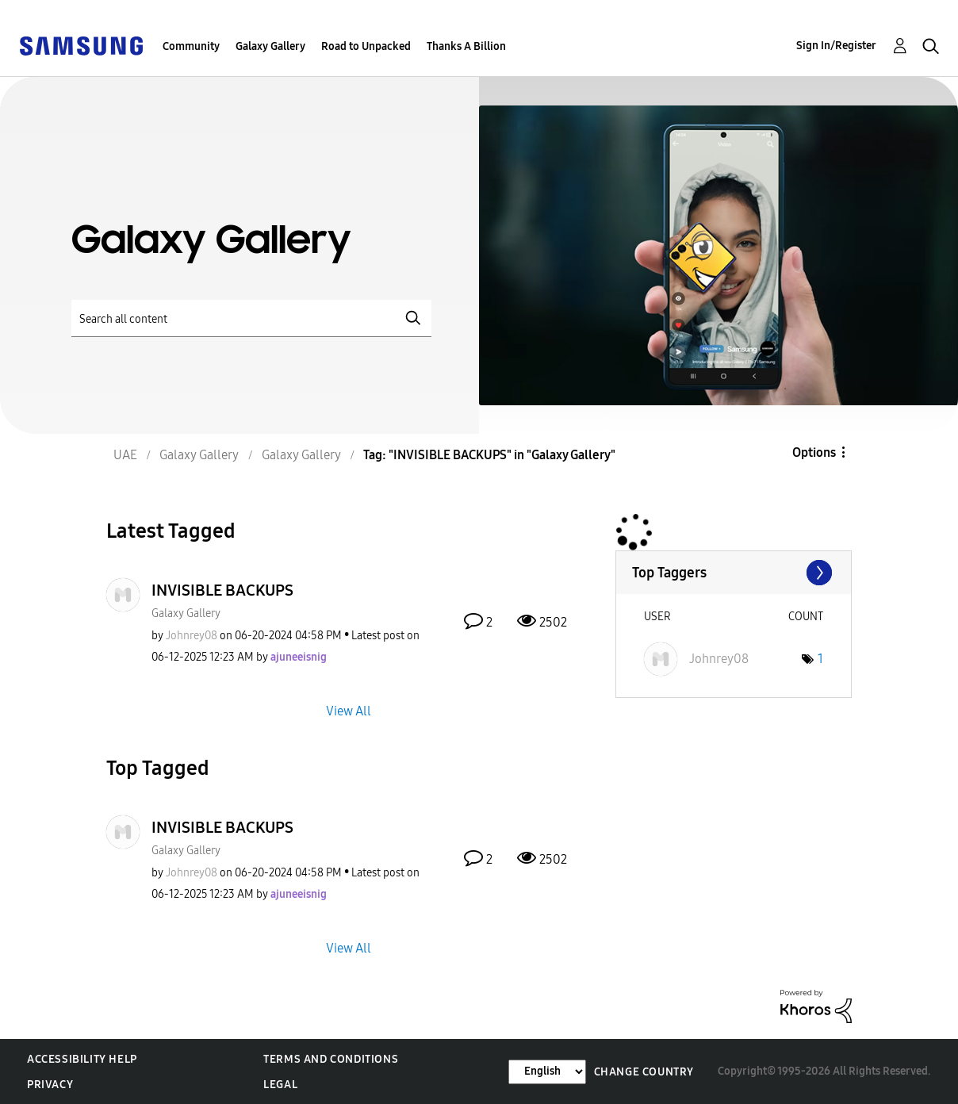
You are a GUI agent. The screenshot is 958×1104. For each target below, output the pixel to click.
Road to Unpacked (366, 46)
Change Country (644, 1072)
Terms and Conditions (330, 1059)
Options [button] (814, 452)
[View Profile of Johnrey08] (191, 635)
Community (191, 46)
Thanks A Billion (466, 46)
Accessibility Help (82, 1059)
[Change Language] (547, 1072)
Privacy (50, 1084)
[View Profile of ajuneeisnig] (298, 657)
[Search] (251, 318)
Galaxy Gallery (270, 46)
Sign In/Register (836, 45)
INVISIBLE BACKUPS (222, 590)
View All (348, 710)
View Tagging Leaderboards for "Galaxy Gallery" (733, 572)
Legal (280, 1084)
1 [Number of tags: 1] (820, 658)
